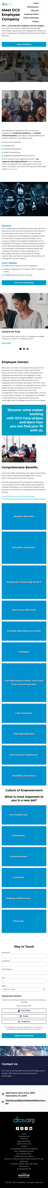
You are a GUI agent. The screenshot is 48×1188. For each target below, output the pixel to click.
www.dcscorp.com (24, 1169)
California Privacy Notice (24, 1156)
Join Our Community (24, 283)
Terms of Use (24, 1166)
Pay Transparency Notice (24, 1151)
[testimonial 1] (24, 349)
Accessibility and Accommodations (24, 1149)
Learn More (12, 169)
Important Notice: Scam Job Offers (24, 1164)
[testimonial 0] (20, 349)
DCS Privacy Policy (24, 1154)
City (3, 977)
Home (36, 3)
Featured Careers (31, 14)
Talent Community (31, 18)
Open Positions (24, 44)
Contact (35, 21)
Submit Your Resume (24, 1036)
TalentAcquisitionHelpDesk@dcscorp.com (25, 1101)
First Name (6, 952)
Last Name (6, 961)
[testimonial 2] (27, 349)
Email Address (7, 969)
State (4, 986)
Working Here (33, 7)
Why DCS (35, 11)
